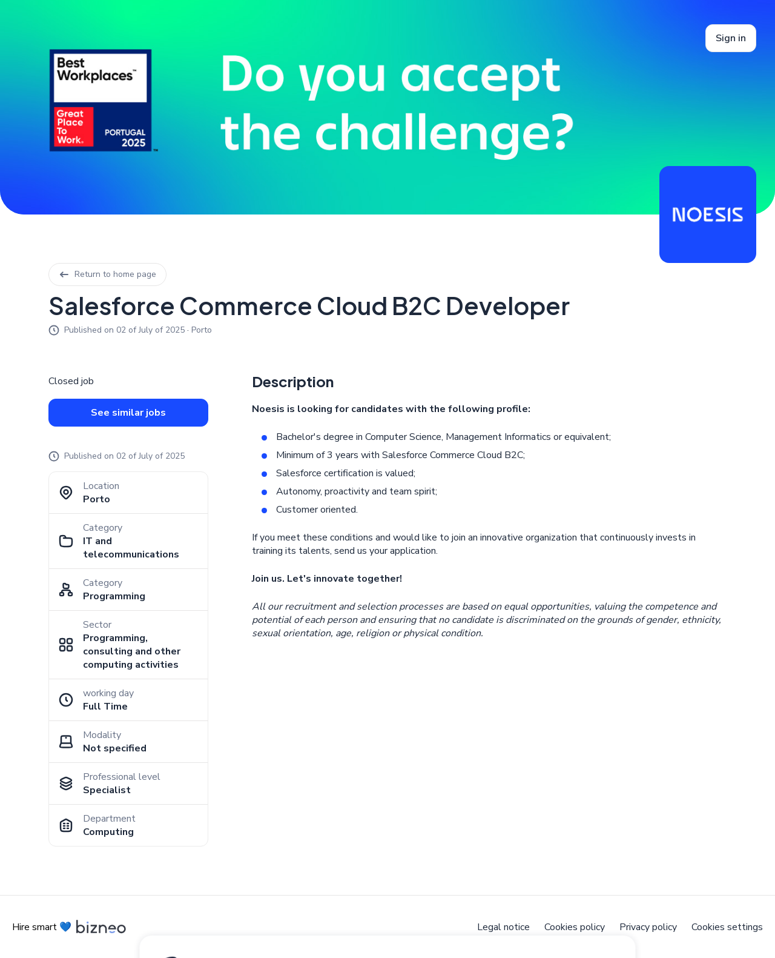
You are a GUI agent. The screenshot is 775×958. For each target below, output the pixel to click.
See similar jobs (128, 412)
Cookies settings (727, 927)
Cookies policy (574, 927)
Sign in (731, 38)
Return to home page (107, 274)
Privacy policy (648, 927)
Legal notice (503, 927)
